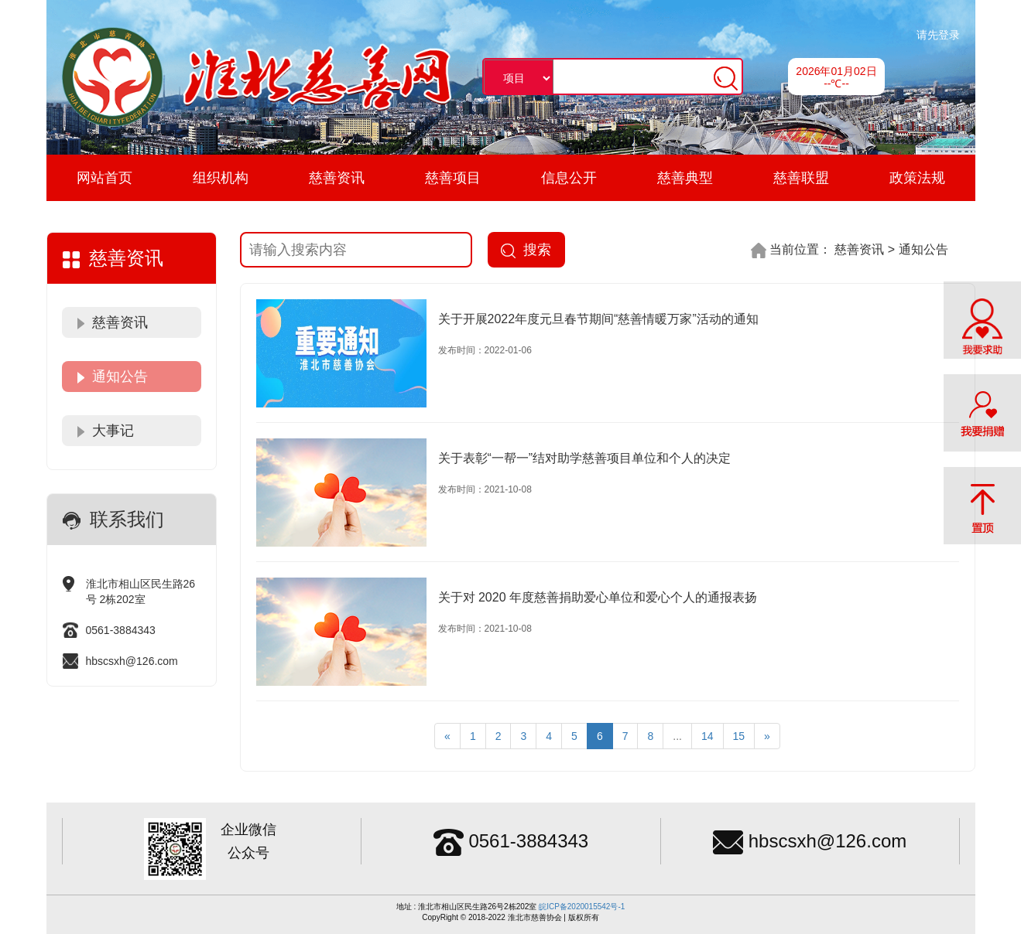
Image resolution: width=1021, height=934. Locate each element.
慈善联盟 (801, 178)
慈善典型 (685, 178)
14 (707, 736)
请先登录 (938, 35)
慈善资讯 (337, 178)
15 (739, 736)
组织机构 (220, 178)
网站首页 (104, 178)
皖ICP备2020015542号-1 (582, 906)
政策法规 (917, 178)
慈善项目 (453, 178)
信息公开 (569, 178)
